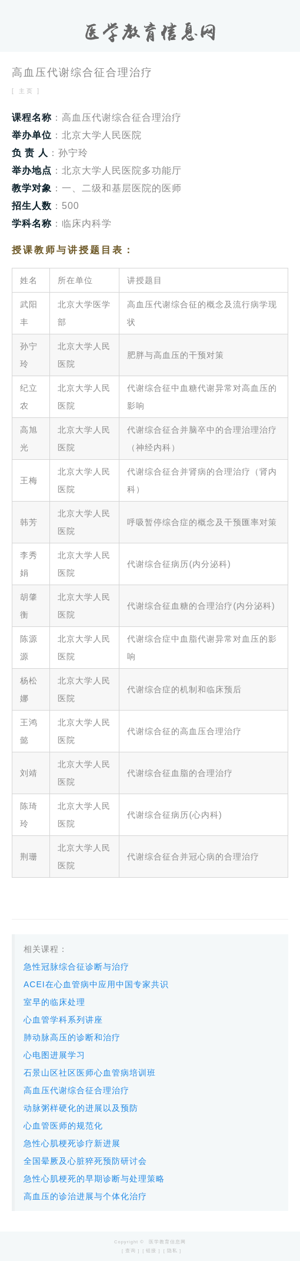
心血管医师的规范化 (63, 1125)
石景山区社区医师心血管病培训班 (90, 1072)
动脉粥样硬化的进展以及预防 (81, 1108)
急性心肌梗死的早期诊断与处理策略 (94, 1178)
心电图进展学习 (54, 1055)
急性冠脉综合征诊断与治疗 (76, 966)
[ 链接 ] (151, 1250)
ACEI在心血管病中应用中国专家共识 (96, 984)
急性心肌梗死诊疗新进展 (72, 1143)
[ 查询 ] (130, 1250)
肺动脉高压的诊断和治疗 (72, 1037)
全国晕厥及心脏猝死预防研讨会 (85, 1161)
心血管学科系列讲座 (63, 1019)
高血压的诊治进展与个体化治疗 (85, 1196)
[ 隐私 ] (172, 1250)
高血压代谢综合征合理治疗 (76, 1090)
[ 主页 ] (26, 91)
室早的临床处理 (54, 1002)
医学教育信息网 (167, 1242)
